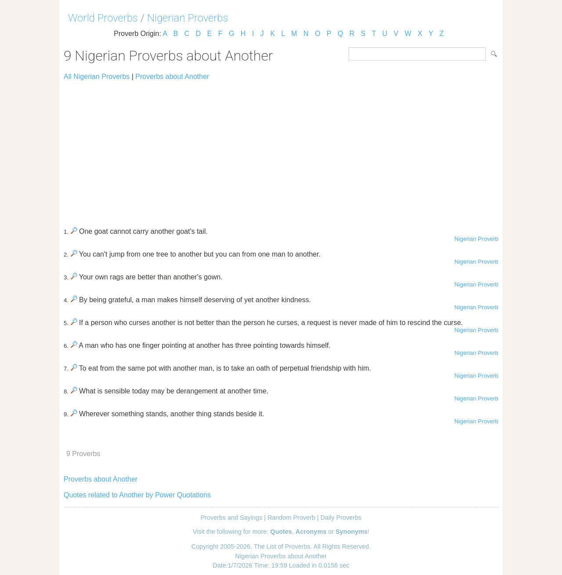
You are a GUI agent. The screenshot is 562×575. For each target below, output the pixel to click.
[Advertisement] (281, 150)
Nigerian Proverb (476, 239)
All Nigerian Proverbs (97, 76)
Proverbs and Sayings (232, 517)
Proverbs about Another (172, 76)
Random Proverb (291, 517)
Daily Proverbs (341, 517)
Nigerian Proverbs (187, 18)
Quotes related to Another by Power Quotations (137, 495)
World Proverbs (103, 18)
